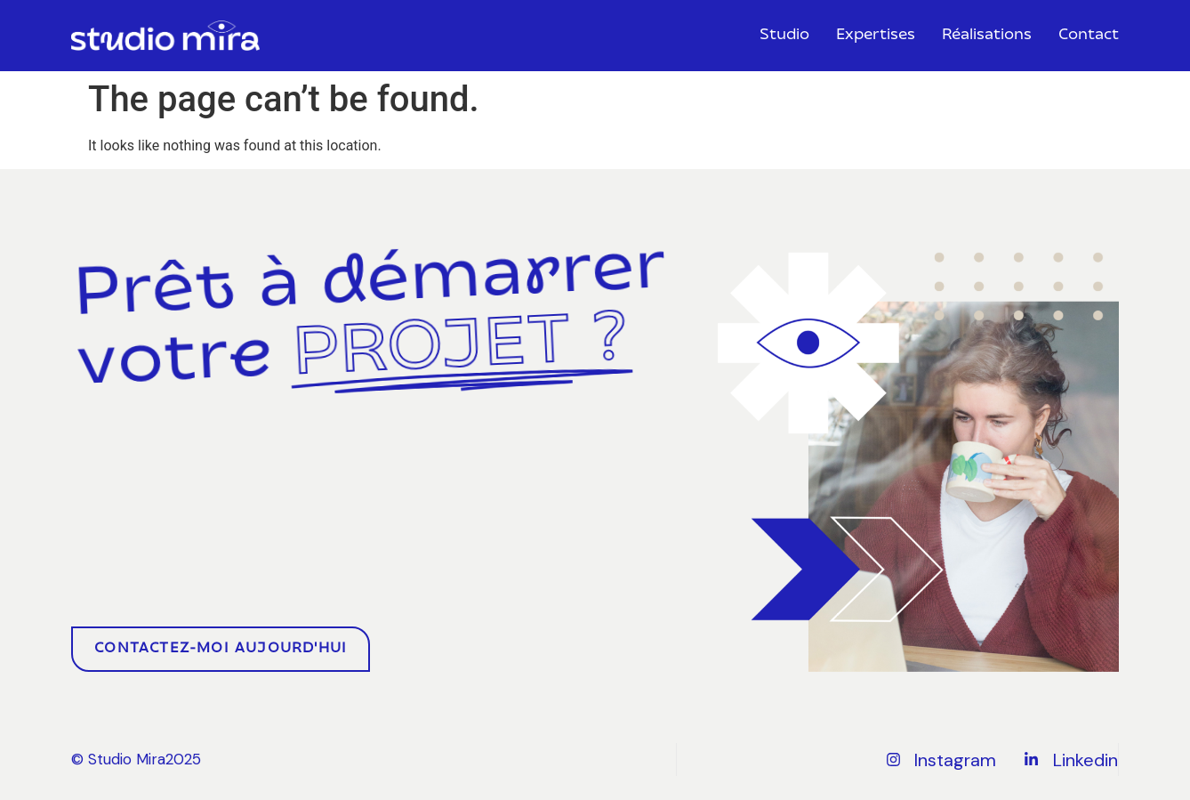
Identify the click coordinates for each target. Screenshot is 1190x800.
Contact (1088, 35)
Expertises (875, 35)
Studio (784, 35)
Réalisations (987, 35)
